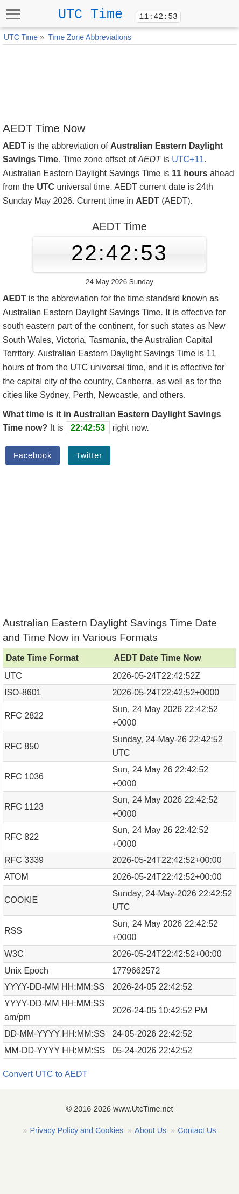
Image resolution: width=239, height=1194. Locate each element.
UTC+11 (188, 159)
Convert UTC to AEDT (45, 1074)
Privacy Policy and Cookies (77, 1130)
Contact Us (197, 1130)
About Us (150, 1130)
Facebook (32, 455)
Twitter (89, 455)
